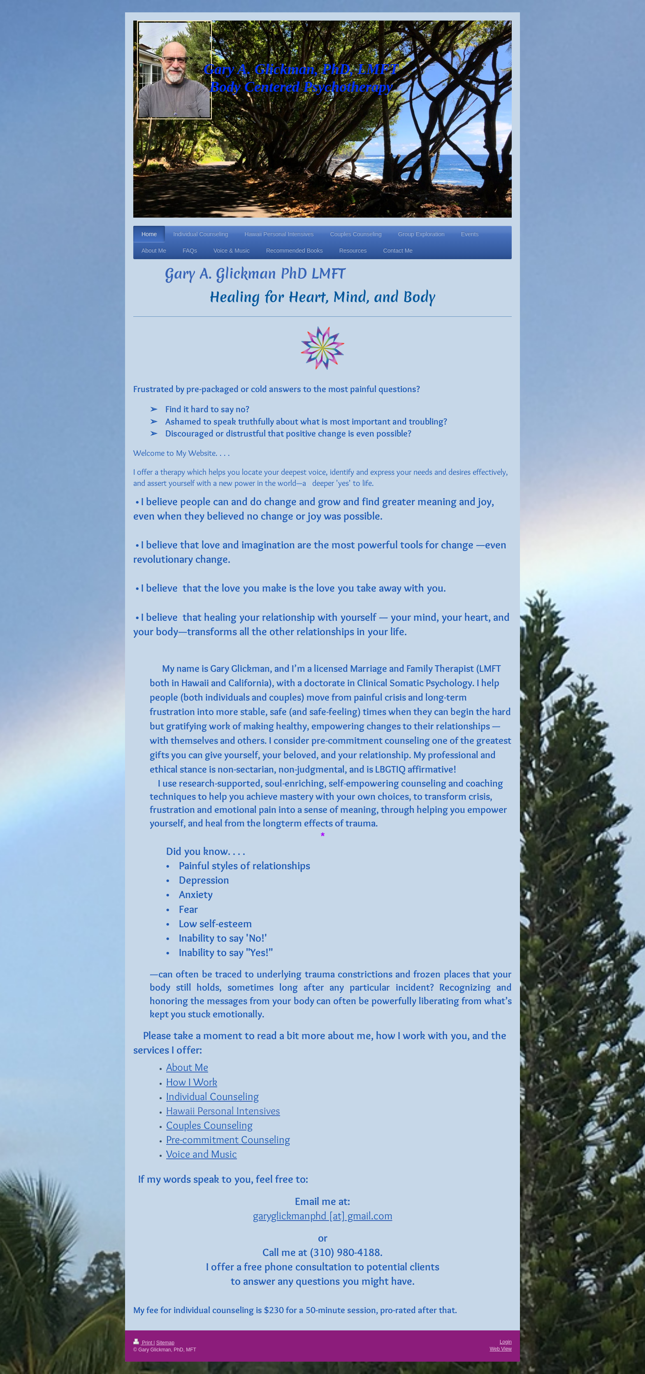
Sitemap (165, 1343)
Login (506, 1342)
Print (143, 1343)
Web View (501, 1349)
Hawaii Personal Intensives (223, 1110)
